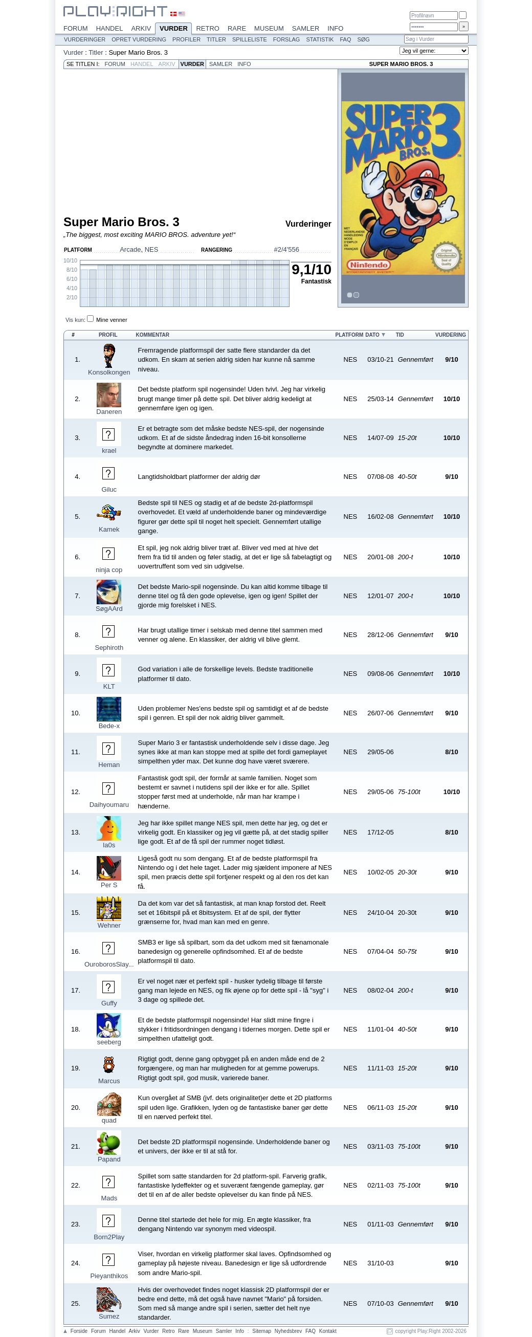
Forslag (286, 39)
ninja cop (109, 570)
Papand (109, 1159)
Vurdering (450, 335)
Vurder (173, 29)
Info (335, 28)
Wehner (109, 925)
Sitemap (261, 1331)
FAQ (345, 39)
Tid (400, 335)
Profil (108, 335)
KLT (109, 686)
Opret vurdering (139, 39)
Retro (207, 28)
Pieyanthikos (109, 1276)
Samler (305, 28)
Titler (216, 39)
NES (152, 249)
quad (109, 1120)
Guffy (109, 1003)
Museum (269, 28)
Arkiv (141, 28)
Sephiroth (109, 647)
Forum (75, 28)
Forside (79, 1331)
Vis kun (74, 320)
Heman (109, 765)
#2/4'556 (286, 249)
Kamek (109, 529)
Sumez (109, 1316)
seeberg (109, 1042)
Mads (109, 1198)
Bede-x (109, 726)
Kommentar (152, 335)
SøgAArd (109, 608)
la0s (109, 845)
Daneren (109, 411)
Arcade (130, 249)
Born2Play (109, 1237)
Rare (237, 28)
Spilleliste (249, 39)
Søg (363, 39)
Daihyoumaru (109, 804)
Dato (372, 335)
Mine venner (111, 320)
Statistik (320, 39)
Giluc (109, 489)
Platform (349, 335)
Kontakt (328, 1331)
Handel (109, 28)
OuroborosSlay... (109, 964)
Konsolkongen (109, 372)
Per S (109, 885)
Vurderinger (84, 39)
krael (109, 450)
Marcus (109, 1081)
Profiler (186, 39)
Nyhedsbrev (288, 1331)
